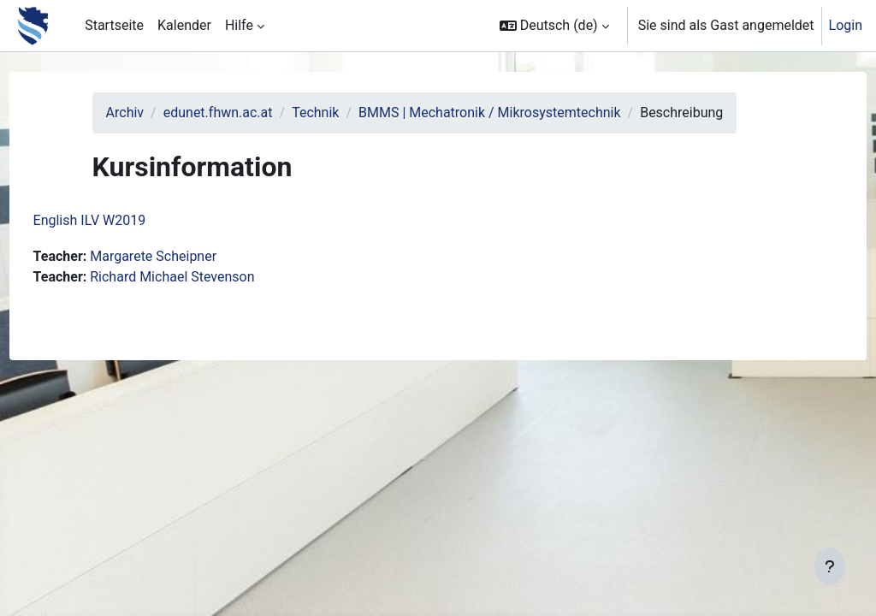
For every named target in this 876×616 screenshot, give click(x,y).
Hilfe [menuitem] (239, 25)
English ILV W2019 (121, 241)
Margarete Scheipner (185, 277)
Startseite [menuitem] (114, 25)
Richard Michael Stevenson (204, 297)
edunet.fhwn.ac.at (245, 112)
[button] (554, 25)
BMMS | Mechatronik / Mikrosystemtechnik (517, 112)
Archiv (152, 112)
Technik (342, 112)
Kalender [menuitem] (184, 25)
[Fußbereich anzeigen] (829, 566)
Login (845, 25)
